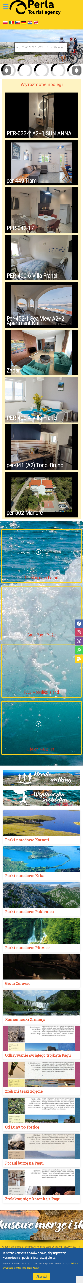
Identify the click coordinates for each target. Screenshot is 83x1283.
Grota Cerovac (17, 983)
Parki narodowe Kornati (27, 839)
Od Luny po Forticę (22, 1127)
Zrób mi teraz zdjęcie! (24, 1091)
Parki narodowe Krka (24, 875)
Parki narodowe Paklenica (29, 911)
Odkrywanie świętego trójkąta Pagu (38, 1055)
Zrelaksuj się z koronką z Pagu (32, 1198)
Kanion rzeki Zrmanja (25, 1019)
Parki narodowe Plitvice (27, 947)
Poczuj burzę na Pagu (24, 1163)
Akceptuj (41, 1276)
